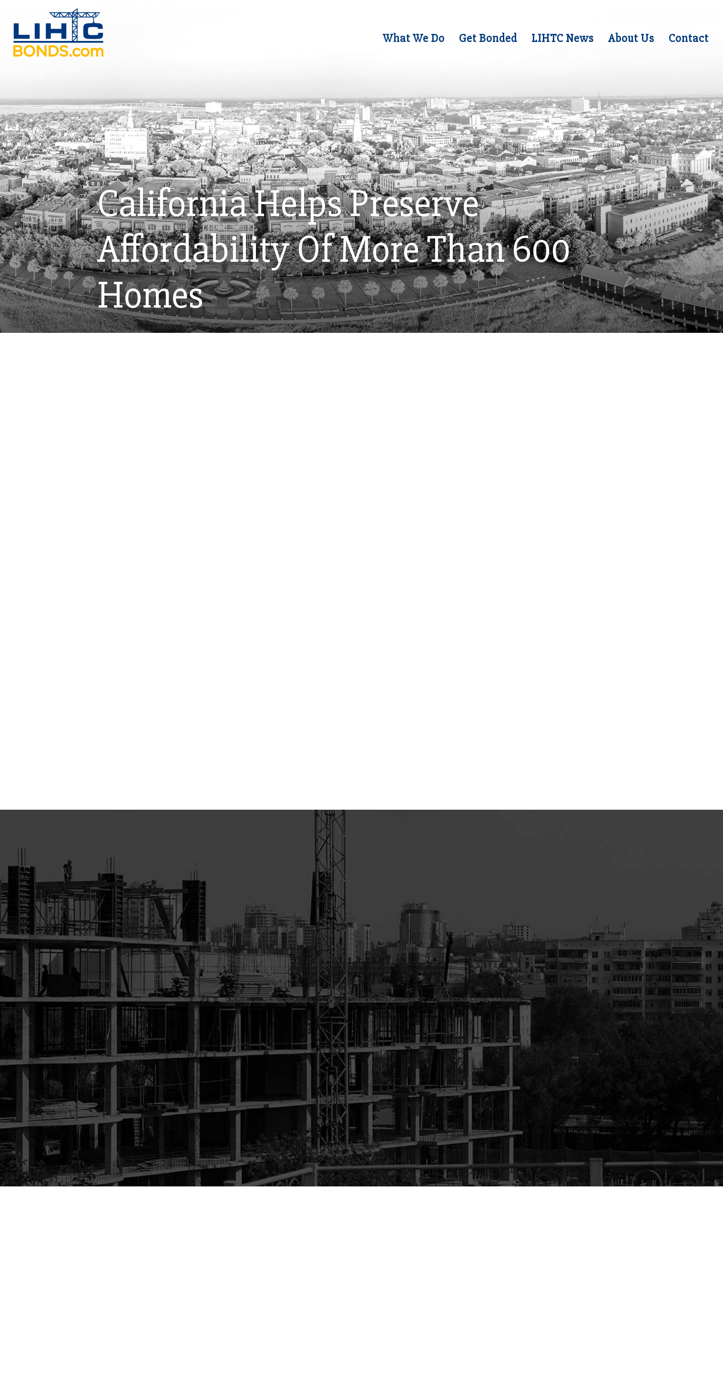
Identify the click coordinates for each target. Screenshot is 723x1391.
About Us (626, 41)
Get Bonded (483, 41)
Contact (684, 41)
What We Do (409, 41)
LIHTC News (558, 41)
